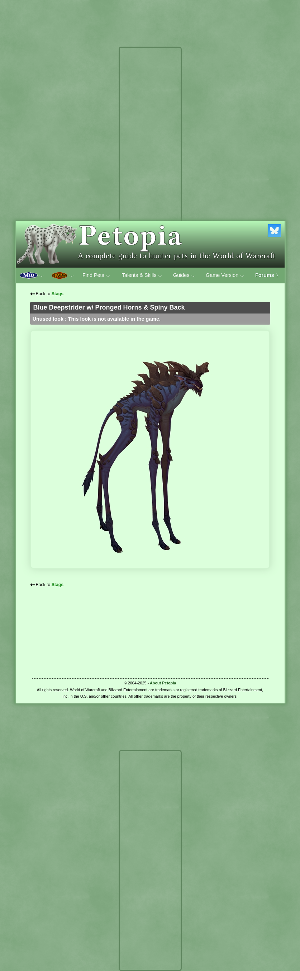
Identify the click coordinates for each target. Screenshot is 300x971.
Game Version (225, 275)
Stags (57, 293)
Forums (267, 275)
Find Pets (96, 275)
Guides (184, 275)
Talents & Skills (142, 275)
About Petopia (163, 683)
